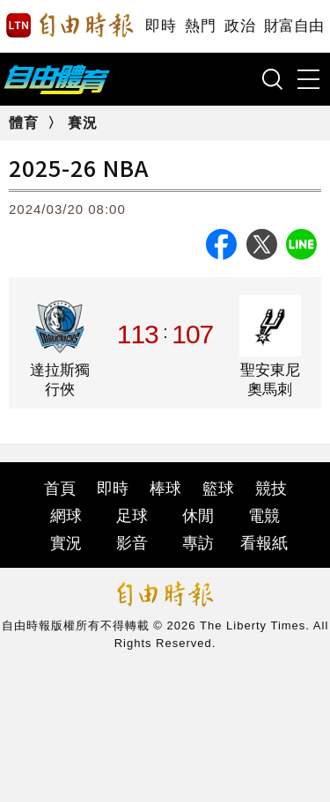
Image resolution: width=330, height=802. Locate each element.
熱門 (200, 26)
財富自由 (293, 26)
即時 (160, 26)
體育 (24, 122)
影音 (132, 543)
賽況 (83, 122)
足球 (132, 516)
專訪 (198, 543)
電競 (264, 516)
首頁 (60, 488)
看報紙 (264, 543)
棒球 (165, 488)
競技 (271, 488)
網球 (66, 516)
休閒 (198, 516)
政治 (239, 26)
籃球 (218, 488)
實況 (66, 543)
